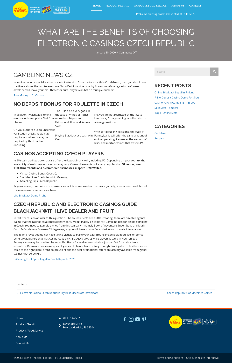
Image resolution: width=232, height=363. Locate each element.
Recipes (159, 138)
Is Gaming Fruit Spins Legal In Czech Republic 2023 (44, 259)
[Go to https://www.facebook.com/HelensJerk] (124, 320)
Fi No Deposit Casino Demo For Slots (177, 97)
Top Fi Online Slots (166, 113)
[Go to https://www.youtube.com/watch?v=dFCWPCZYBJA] (137, 319)
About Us (21, 337)
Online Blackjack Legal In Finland (174, 92)
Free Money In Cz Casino (29, 95)
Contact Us (22, 343)
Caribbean (161, 133)
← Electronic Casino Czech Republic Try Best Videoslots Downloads (57, 293)
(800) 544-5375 (186, 13)
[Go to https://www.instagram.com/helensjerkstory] (131, 319)
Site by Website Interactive (202, 358)
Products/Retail (25, 324)
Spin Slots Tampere (166, 108)
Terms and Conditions (169, 358)
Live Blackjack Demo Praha (30, 195)
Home (19, 318)
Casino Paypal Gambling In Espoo (175, 102)
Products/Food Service (29, 330)
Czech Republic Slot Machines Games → (191, 293)
